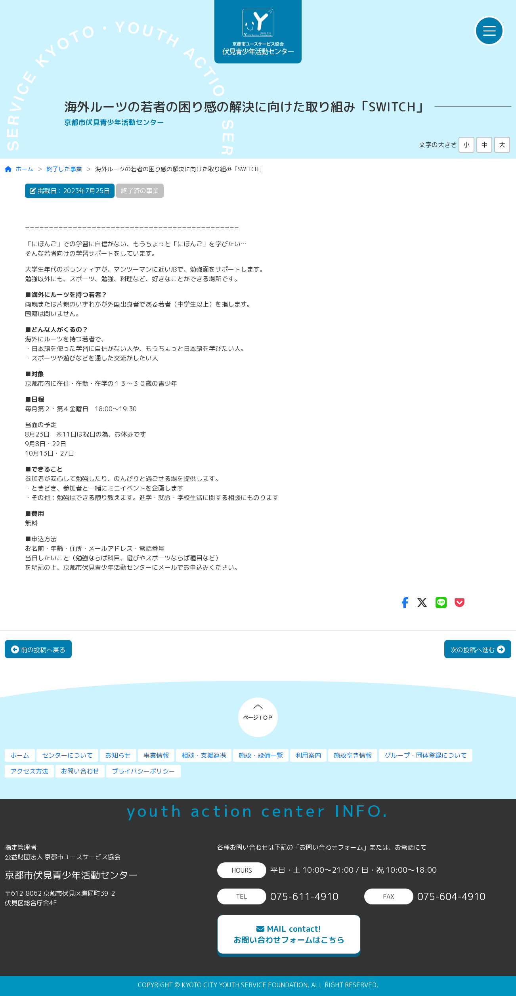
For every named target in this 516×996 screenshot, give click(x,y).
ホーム (19, 169)
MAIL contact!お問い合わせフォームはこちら (288, 934)
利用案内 (308, 755)
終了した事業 (64, 169)
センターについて (67, 755)
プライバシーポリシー (143, 771)
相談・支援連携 (204, 755)
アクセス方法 (29, 771)
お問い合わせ (80, 771)
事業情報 (156, 755)
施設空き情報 (353, 755)
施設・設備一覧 (261, 755)
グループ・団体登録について (425, 755)
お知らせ (118, 755)
